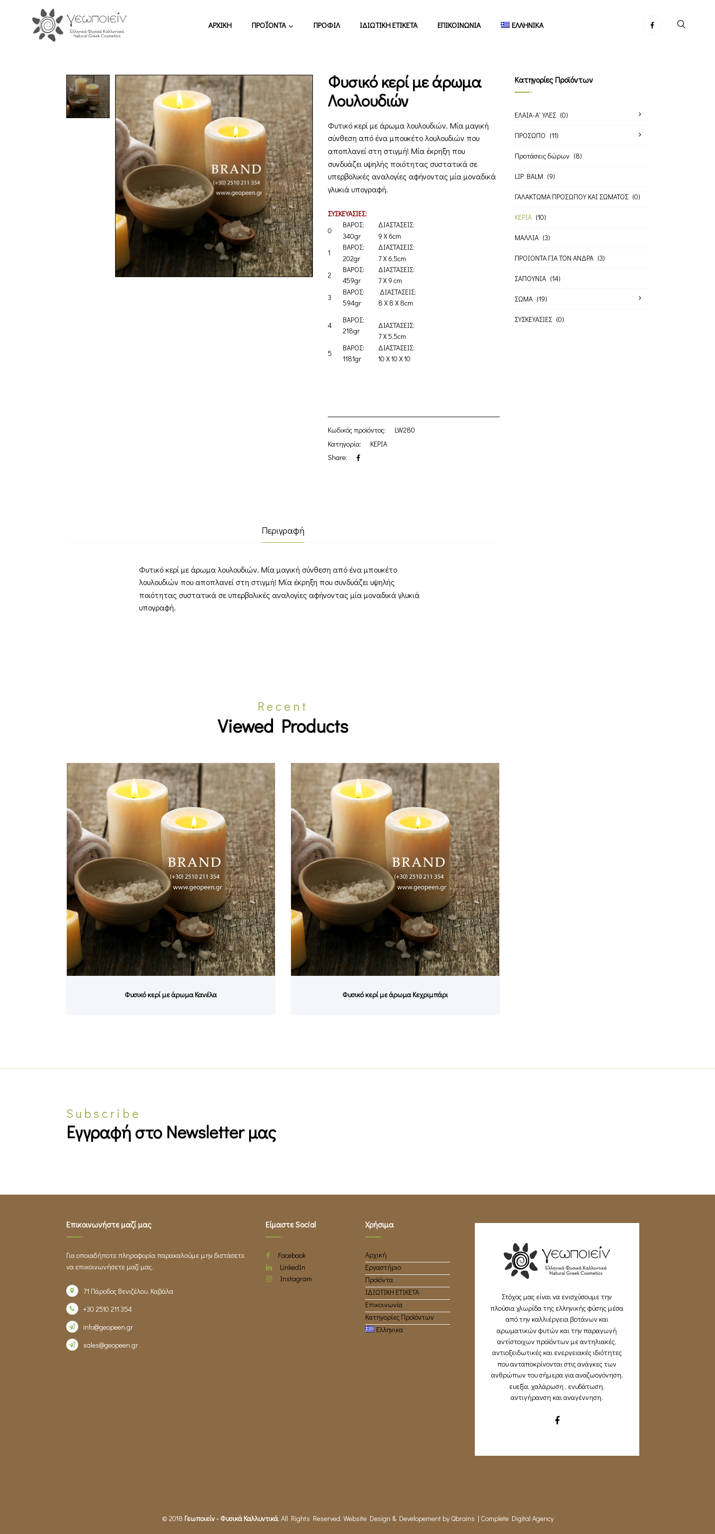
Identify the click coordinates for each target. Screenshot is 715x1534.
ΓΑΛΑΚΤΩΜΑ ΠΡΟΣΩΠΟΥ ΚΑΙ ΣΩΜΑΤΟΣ (571, 196)
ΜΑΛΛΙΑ (527, 237)
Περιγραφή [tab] (283, 530)
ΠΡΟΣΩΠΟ (530, 135)
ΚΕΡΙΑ (378, 444)
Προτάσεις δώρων (542, 155)
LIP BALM (529, 176)
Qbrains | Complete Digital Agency (502, 1518)
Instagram (289, 1278)
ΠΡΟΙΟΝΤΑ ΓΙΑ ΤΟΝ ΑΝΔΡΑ (554, 258)
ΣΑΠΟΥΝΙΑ (530, 278)
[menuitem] (522, 25)
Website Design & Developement (392, 1518)
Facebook (285, 1255)
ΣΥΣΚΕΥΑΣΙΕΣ (533, 319)
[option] (88, 96)
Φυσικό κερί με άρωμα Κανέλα (171, 994)
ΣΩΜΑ (524, 299)
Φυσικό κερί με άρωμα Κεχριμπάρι (395, 994)
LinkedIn (285, 1267)
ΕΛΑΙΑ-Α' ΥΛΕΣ (535, 115)
